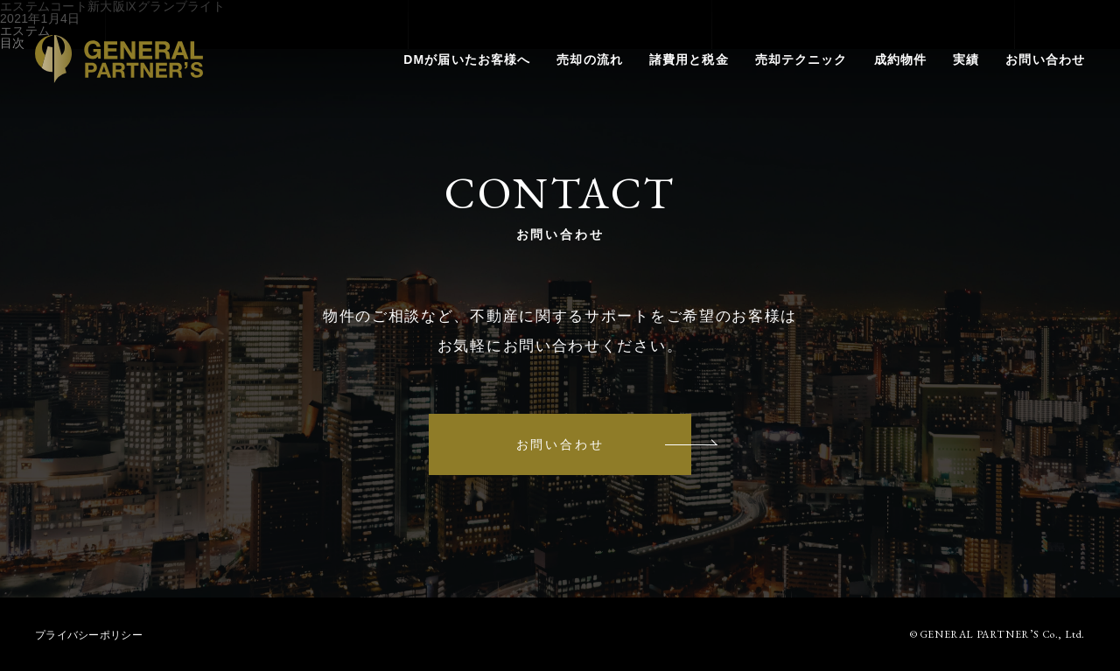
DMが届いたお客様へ (466, 59)
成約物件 (900, 59)
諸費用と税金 (689, 59)
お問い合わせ (1045, 59)
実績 (966, 59)
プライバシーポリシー (89, 635)
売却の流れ (589, 59)
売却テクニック (801, 59)
